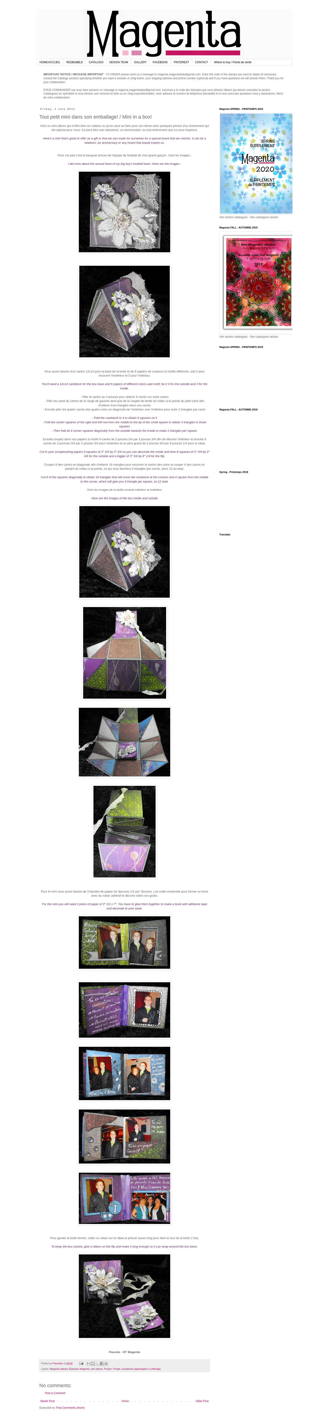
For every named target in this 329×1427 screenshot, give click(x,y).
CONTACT (201, 62)
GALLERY (140, 62)
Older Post (202, 1401)
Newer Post (47, 1401)
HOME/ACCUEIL (50, 62)
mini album (97, 1368)
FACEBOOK (160, 62)
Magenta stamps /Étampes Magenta (69, 1368)
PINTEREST (181, 62)
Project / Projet (112, 1368)
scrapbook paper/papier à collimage (141, 1368)
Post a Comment (55, 1393)
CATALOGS (96, 62)
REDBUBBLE (74, 62)
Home (125, 1401)
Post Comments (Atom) (70, 1407)
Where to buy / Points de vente (233, 62)
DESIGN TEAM (118, 62)
